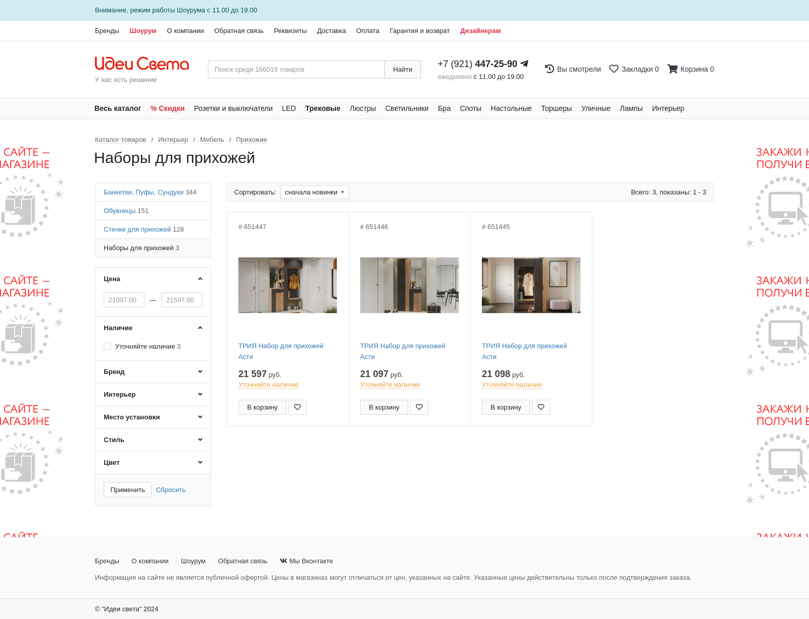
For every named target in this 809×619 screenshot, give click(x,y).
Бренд (114, 372)
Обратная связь (239, 31)
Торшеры (556, 108)
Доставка (331, 31)
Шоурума (191, 10)
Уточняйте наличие (148, 346)
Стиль (114, 440)
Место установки (132, 417)
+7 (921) (477, 64)
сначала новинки (312, 192)
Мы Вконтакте (306, 561)
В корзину (262, 407)
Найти (402, 69)
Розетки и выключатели (233, 108)
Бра (444, 108)
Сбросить (171, 490)
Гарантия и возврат (420, 31)
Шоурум (143, 31)
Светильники (407, 108)
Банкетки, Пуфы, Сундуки (150, 192)
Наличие (118, 328)
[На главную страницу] (147, 64)
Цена (112, 279)
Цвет (112, 462)
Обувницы (126, 211)
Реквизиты (290, 31)
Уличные (596, 108)
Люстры (363, 108)
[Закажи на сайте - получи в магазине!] (39, 328)
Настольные (511, 108)
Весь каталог (117, 108)
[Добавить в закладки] (297, 407)
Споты (470, 108)
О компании (185, 31)
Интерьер (668, 108)
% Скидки (168, 108)
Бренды (107, 31)
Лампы (631, 108)
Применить (127, 490)
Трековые (323, 108)
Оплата (367, 31)
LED (289, 108)
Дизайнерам (480, 31)
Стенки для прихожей (144, 229)
